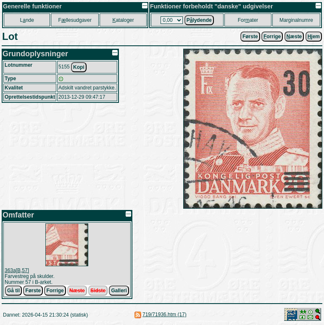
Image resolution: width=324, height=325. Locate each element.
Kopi (78, 67)
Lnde (27, 20)
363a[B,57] (17, 270)
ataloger (123, 20)
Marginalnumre (296, 20)
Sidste (97, 291)
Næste (77, 291)
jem (314, 36)
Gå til (13, 291)
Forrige (54, 291)
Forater (248, 20)
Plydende (199, 20)
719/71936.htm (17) (164, 314)
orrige (272, 36)
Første (250, 36)
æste (294, 36)
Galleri (118, 291)
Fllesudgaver (75, 20)
